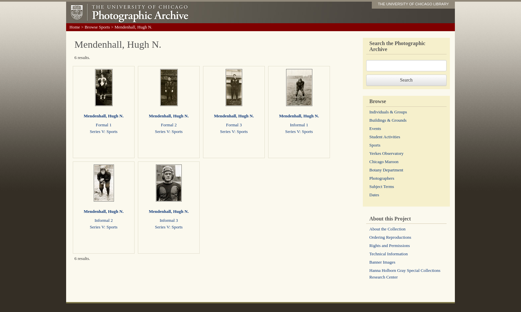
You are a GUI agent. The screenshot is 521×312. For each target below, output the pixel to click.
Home (74, 27)
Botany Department (386, 169)
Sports (374, 145)
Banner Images (382, 262)
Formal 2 (168, 124)
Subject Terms (381, 186)
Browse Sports (97, 27)
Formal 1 (103, 124)
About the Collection (387, 228)
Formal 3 (234, 124)
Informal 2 (103, 220)
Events (375, 128)
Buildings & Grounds (388, 120)
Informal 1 (299, 124)
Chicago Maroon (384, 161)
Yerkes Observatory (386, 153)
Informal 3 (168, 220)
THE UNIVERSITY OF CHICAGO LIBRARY (413, 4)
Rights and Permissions (389, 245)
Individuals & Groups (388, 111)
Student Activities (384, 136)
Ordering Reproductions (390, 237)
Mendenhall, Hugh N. (104, 115)
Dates (374, 194)
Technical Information (388, 253)
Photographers (381, 178)
